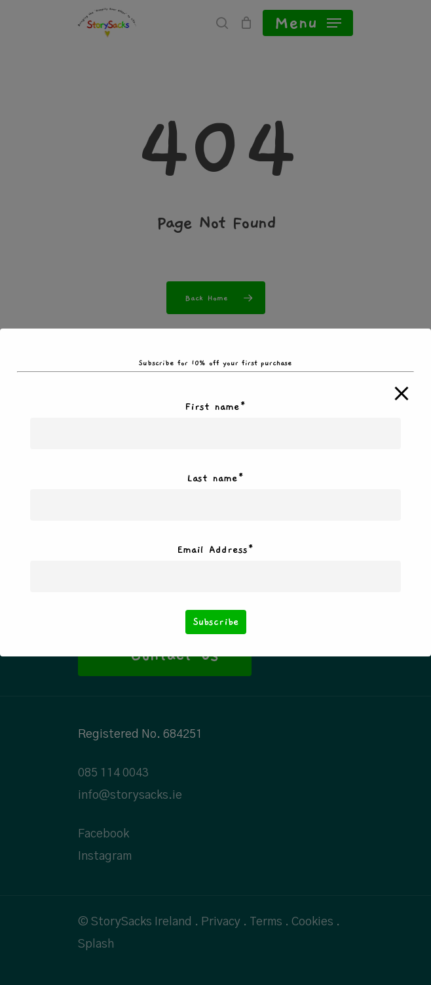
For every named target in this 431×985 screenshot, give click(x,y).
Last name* (215, 478)
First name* (215, 406)
